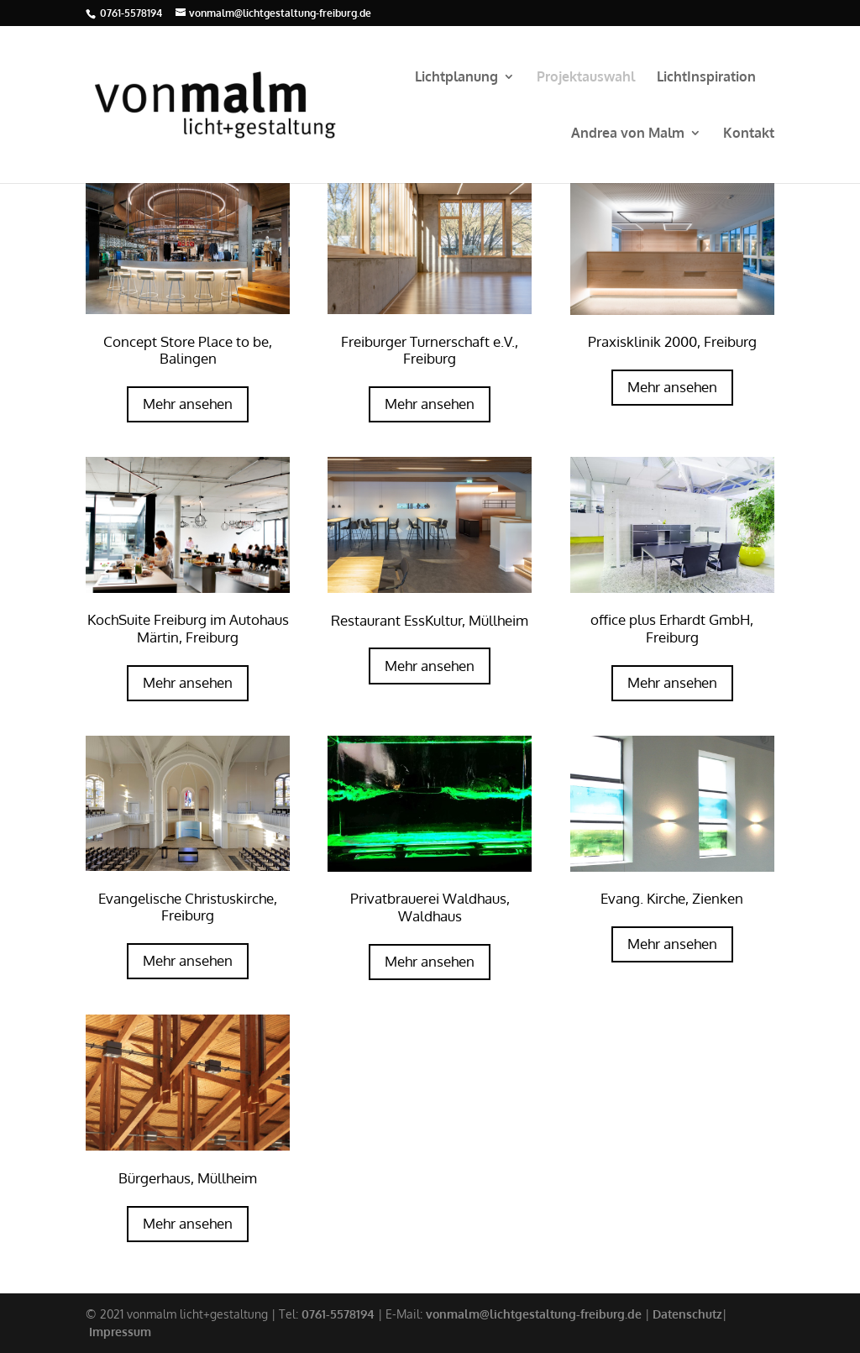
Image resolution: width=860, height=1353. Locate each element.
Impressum (120, 1331)
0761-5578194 (131, 13)
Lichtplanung (456, 78)
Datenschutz (687, 1314)
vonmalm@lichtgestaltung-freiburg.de (534, 1314)
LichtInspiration (706, 78)
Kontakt (748, 134)
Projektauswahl (586, 78)
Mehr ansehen (188, 403)
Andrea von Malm (627, 134)
